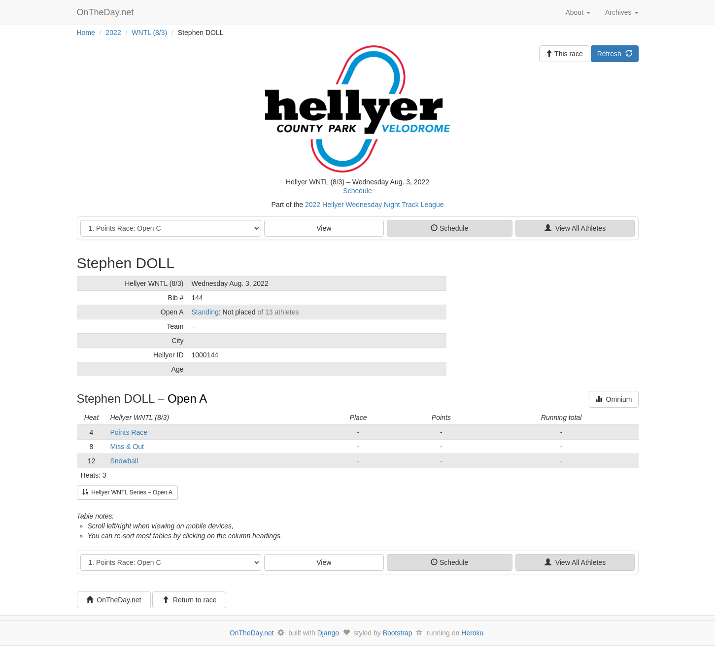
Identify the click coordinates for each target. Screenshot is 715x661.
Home (86, 32)
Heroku (472, 633)
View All (575, 228)
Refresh (614, 54)
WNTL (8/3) (149, 32)
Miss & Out (127, 447)
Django (328, 633)
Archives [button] (622, 12)
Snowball (124, 461)
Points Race (128, 432)
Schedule (357, 191)
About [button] (577, 12)
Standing (205, 312)
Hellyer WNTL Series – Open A (127, 492)
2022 (113, 32)
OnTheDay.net (106, 12)
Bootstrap (397, 633)
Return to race (189, 600)
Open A (187, 398)
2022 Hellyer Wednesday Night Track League (374, 205)
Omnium (613, 399)
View (323, 228)
